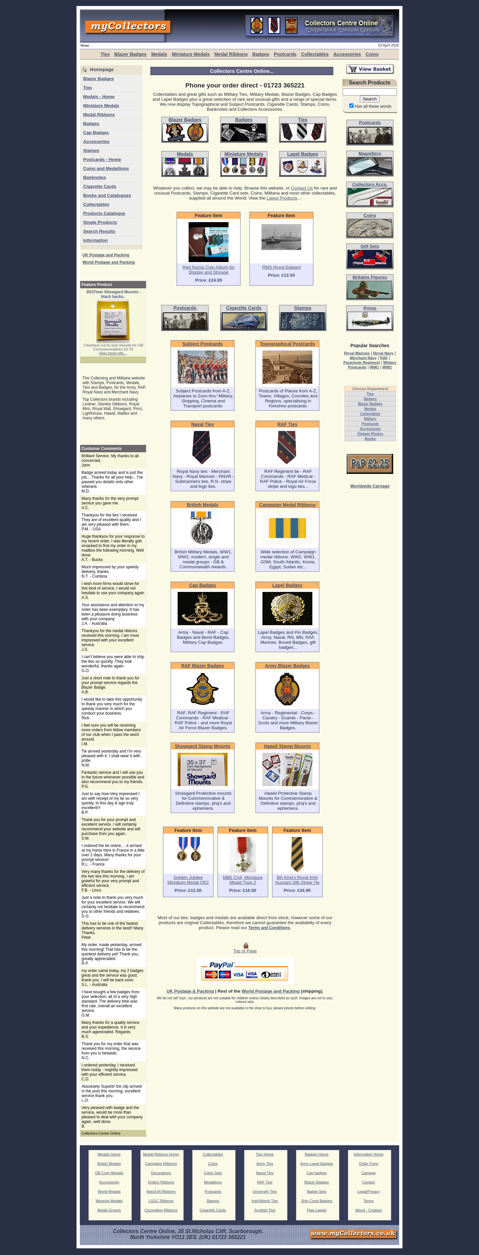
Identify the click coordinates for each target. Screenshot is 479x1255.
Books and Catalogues (107, 195)
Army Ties (264, 1164)
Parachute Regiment (361, 362)
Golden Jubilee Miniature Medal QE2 (188, 880)
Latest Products (282, 198)
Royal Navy (383, 353)
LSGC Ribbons (160, 1201)
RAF (384, 358)
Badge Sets (316, 1191)
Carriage (368, 1173)
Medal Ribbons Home (161, 1154)
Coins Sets (213, 1173)
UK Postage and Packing (105, 255)
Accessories (347, 54)
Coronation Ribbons (161, 1210)
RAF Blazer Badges (202, 665)
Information (95, 240)
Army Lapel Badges (316, 1164)
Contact (368, 1182)
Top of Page (245, 948)
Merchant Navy (363, 358)
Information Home (369, 1154)
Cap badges (317, 1173)
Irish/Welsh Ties (264, 1201)
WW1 (374, 367)
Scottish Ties (264, 1210)
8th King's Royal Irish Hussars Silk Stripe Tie (297, 880)
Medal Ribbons (230, 54)
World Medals (109, 1191)
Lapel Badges (287, 585)
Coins (372, 54)
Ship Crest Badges (316, 1201)
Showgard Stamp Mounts (202, 746)
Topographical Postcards (287, 344)
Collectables (315, 54)
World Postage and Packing (108, 262)
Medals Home (109, 1154)
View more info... (113, 353)
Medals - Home (98, 96)
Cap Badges (96, 132)
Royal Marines (357, 353)
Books (370, 439)
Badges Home (316, 1154)
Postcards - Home (102, 159)
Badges (260, 54)
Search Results (99, 231)
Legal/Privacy (368, 1191)
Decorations (161, 1173)
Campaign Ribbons (161, 1164)
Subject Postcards (202, 344)
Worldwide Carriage (370, 486)
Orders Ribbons (161, 1182)
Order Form (368, 1164)
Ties (105, 54)
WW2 (387, 367)
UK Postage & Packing (190, 991)
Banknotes (94, 177)
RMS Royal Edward (281, 267)
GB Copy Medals (109, 1173)
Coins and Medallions (106, 168)
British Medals (202, 504)
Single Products (100, 222)
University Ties (264, 1191)
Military (370, 419)
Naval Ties (202, 424)
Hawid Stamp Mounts (287, 746)
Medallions (213, 1182)
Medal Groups (109, 1210)
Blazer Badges (130, 54)
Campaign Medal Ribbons (287, 504)
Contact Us (302, 188)
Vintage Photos (370, 434)
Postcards (285, 54)
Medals (159, 54)
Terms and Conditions (269, 927)
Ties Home (265, 1154)
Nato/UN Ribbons (161, 1191)
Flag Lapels (316, 1210)
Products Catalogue (104, 213)
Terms (369, 1201)
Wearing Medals (108, 1201)
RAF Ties (287, 424)
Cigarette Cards (99, 186)
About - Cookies (368, 1210)
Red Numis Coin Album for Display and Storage (209, 270)
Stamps (91, 150)
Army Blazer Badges (287, 665)
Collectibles (370, 414)
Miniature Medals (191, 54)
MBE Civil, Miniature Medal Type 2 (242, 880)
